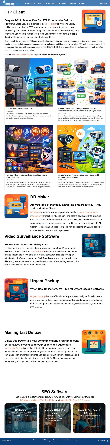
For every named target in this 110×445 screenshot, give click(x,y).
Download (50, 3)
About (81, 3)
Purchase (61, 3)
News (39, 3)
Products (29, 3)
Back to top (103, 441)
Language (103, 3)
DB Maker (35, 212)
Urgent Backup (38, 296)
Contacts (51, 442)
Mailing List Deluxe (14, 348)
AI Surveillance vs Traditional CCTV (19, 109)
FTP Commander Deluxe (22, 54)
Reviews (55, 440)
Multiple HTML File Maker (43, 400)
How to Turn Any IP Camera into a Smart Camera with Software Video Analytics (78, 176)
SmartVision (37, 251)
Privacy (75, 440)
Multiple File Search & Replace (75, 400)
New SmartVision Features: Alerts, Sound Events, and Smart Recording (26, 176)
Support (72, 3)
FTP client (51, 24)
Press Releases (44, 440)
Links (59, 442)
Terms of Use (65, 440)
